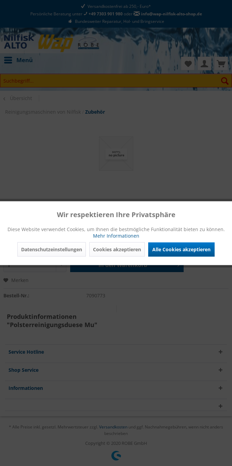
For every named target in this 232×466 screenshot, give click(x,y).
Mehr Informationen (116, 235)
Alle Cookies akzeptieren (181, 249)
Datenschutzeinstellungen (51, 249)
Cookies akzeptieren (117, 249)
